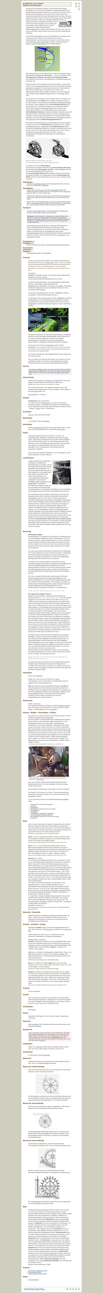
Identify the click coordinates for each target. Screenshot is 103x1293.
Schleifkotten (28, 1006)
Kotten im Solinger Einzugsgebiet (36, 43)
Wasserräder (60, 372)
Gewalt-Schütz (28, 377)
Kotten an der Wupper (38, 42)
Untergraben (30, 237)
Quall (25, 821)
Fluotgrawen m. (29, 241)
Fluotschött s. (28, 248)
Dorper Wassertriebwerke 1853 (37, 1273)
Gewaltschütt (32, 394)
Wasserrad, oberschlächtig (33, 1103)
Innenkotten (45, 185)
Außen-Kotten (61, 429)
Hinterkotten (27, 418)
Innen (42, 190)
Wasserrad (39, 676)
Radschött (53, 709)
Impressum (32, 1288)
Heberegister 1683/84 (34, 1272)
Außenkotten (28, 182)
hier (49, 193)
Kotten (25, 433)
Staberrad (26, 1021)
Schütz (25, 1013)
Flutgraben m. (28, 243)
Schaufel (26, 988)
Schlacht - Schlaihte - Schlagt (34, 924)
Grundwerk (27, 412)
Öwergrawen (27, 700)
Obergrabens (61, 235)
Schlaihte (61, 705)
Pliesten (26, 712)
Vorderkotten (28, 1052)
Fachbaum (27, 208)
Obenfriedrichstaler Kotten (34, 233)
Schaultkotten (50, 1001)
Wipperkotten (40, 779)
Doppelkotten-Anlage (38, 184)
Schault (26, 994)
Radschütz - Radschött (31, 912)
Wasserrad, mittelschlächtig (33, 1066)
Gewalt (38, 408)
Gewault (26, 398)
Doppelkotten (28, 188)
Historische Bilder (33, 1279)
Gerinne (26, 366)
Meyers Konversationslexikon (37, 211)
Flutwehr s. (27, 251)
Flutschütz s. (28, 250)
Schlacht (30, 683)
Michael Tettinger (39, 1288)
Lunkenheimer (30, 27)
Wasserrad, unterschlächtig (33, 1140)
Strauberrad (35, 1024)
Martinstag (27, 531)
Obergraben (67, 191)
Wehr (44, 927)
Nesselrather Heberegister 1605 (37, 1270)
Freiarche (26, 257)
